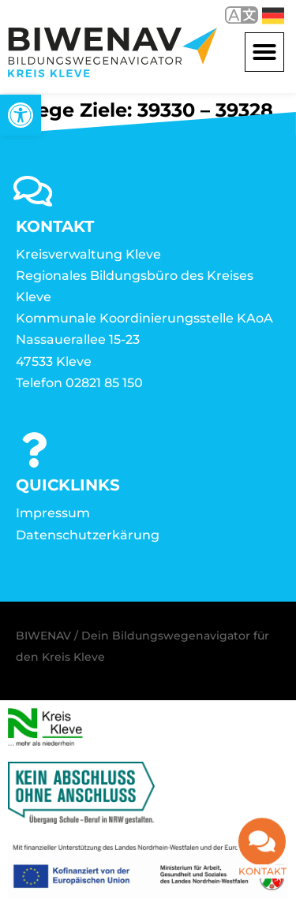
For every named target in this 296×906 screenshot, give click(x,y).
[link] (20, 115)
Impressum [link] (53, 512)
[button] (264, 52)
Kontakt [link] (262, 873)
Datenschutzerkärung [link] (87, 535)
